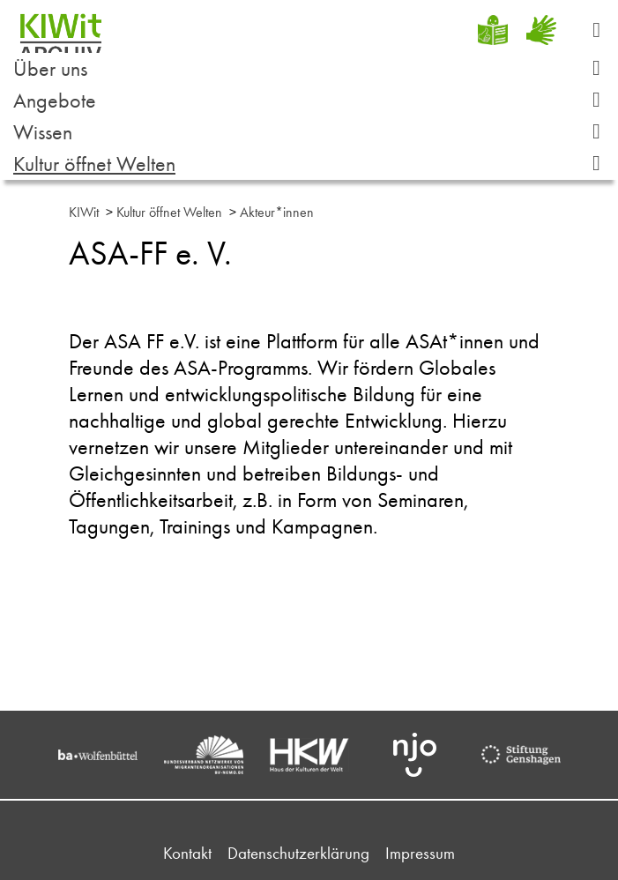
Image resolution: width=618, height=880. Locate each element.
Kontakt (187, 853)
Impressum (420, 853)
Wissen (313, 131)
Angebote (313, 100)
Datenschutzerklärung (298, 853)
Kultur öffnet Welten (313, 163)
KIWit (84, 212)
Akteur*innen (277, 212)
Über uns (313, 68)
